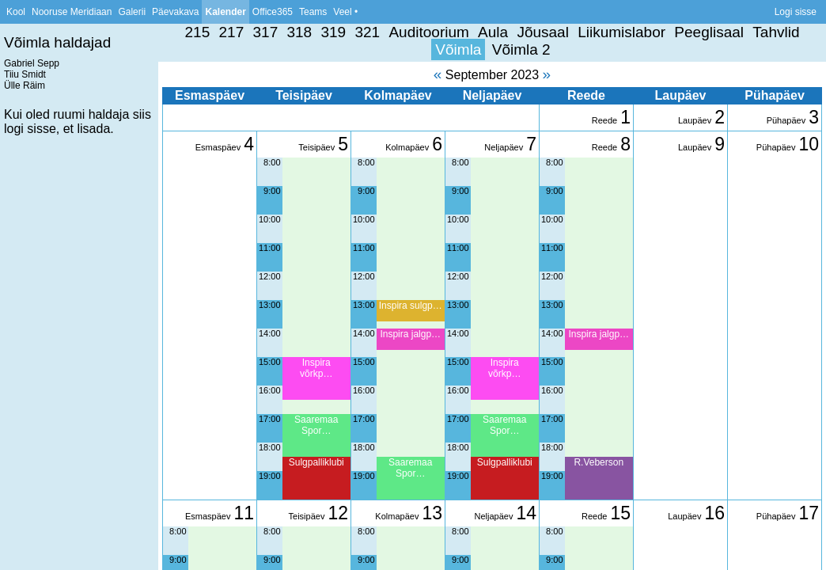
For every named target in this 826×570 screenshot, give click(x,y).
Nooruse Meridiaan (72, 11)
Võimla (458, 49)
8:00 (271, 162)
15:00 (270, 362)
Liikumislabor (621, 32)
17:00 (270, 419)
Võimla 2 (521, 49)
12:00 (270, 276)
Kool (15, 11)
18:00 (270, 447)
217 (231, 32)
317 (265, 32)
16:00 (270, 390)
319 (333, 32)
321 (367, 32)
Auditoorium (428, 32)
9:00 (271, 191)
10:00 (270, 219)
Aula (493, 32)
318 (299, 32)
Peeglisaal (709, 32)
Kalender (225, 11)
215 (197, 32)
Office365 (272, 11)
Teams (313, 11)
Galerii (132, 11)
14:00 (270, 333)
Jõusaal (543, 32)
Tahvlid (775, 32)
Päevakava (175, 11)
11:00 (270, 248)
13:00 (270, 305)
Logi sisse (796, 11)
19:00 (270, 476)
